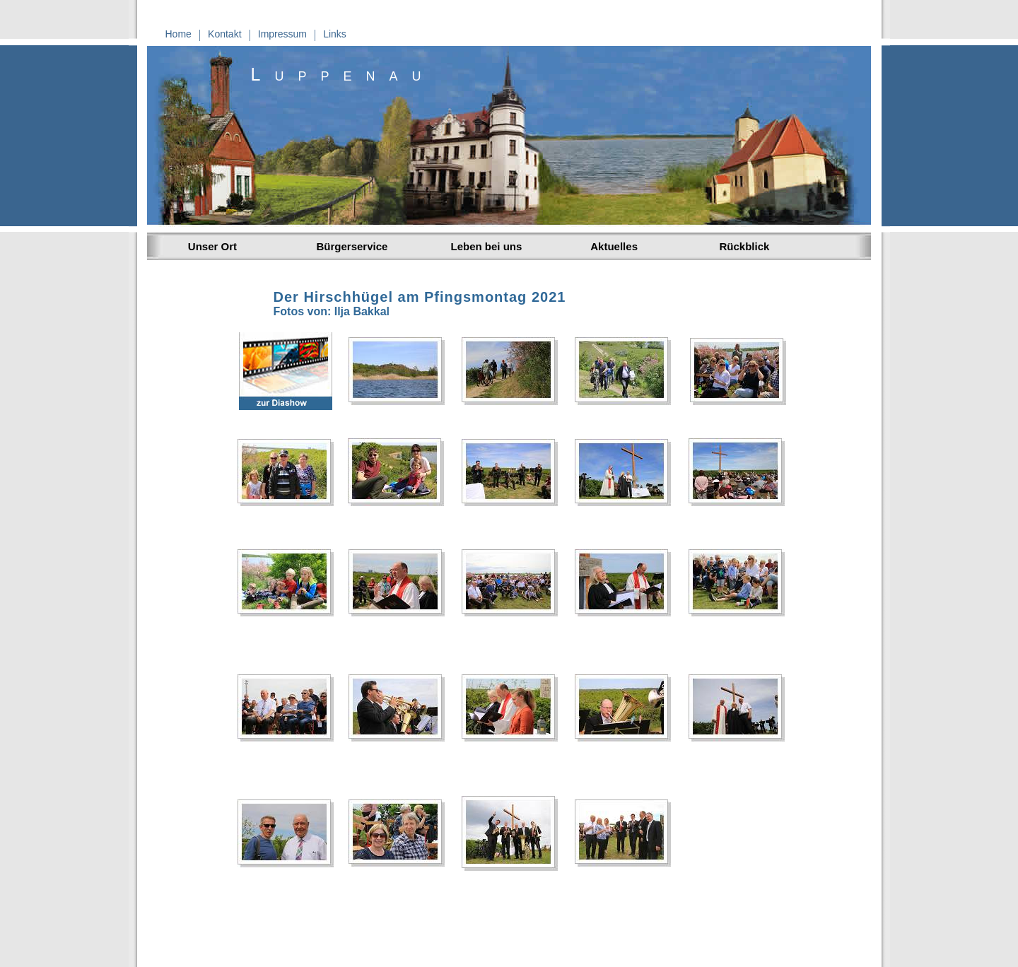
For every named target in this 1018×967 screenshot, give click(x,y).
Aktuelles (611, 246)
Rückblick (745, 246)
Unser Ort (210, 246)
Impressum (282, 34)
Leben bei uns (486, 246)
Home (178, 34)
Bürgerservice (352, 246)
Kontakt (224, 34)
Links (334, 34)
